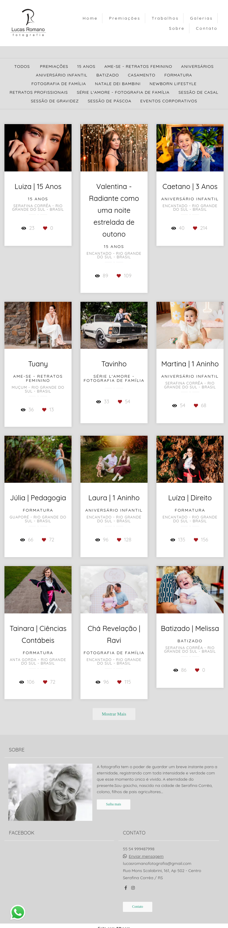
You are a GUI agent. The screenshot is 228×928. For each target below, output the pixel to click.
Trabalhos (165, 18)
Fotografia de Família (58, 84)
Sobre (177, 28)
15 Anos (86, 66)
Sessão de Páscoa (109, 101)
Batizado (107, 75)
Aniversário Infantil (62, 75)
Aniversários (197, 66)
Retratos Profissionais (39, 92)
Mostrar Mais (114, 713)
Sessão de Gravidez (55, 101)
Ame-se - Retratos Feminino (138, 66)
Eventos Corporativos (168, 101)
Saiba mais (113, 803)
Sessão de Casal (198, 92)
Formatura (178, 75)
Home (90, 18)
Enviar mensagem (146, 855)
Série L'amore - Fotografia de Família (123, 92)
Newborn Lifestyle (173, 84)
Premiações (124, 18)
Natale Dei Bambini (118, 84)
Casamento (142, 75)
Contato (207, 28)
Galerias (201, 18)
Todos (22, 66)
